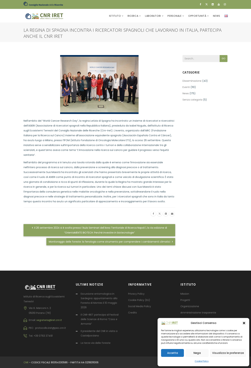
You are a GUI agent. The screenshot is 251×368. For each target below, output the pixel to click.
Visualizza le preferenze (228, 353)
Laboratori (153, 16)
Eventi (186, 87)
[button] (244, 323)
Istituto (115, 16)
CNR (26, 362)
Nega (197, 353)
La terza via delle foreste (96, 343)
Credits (132, 312)
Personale (175, 16)
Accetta (172, 353)
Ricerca (133, 16)
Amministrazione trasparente (198, 312)
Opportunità (197, 16)
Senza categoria (192, 99)
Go (223, 58)
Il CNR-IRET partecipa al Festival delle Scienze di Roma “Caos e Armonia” (100, 319)
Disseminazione (191, 81)
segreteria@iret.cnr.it (49, 320)
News (216, 16)
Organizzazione (189, 306)
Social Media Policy (139, 306)
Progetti (185, 300)
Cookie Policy (202, 361)
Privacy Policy (136, 294)
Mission (184, 294)
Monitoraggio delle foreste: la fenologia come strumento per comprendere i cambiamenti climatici (111, 241)
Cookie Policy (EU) (139, 300)
